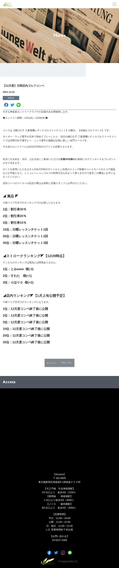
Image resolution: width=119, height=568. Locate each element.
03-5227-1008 (59, 540)
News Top (66, 365)
